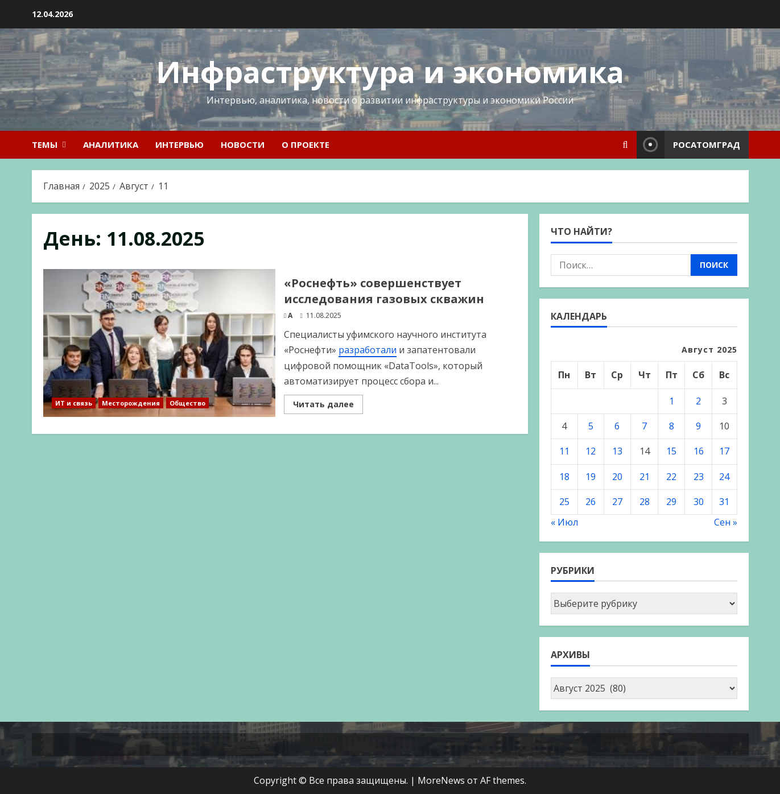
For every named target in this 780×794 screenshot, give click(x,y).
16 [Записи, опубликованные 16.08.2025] (699, 451)
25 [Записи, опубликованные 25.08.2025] (564, 501)
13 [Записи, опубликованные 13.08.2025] (617, 451)
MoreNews (441, 780)
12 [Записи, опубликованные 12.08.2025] (590, 451)
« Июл (564, 522)
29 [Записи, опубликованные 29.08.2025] (671, 501)
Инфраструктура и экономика (390, 71)
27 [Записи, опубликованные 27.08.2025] (617, 501)
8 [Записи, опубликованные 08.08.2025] (671, 426)
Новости (243, 144)
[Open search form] (625, 145)
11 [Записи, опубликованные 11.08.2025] (564, 451)
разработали (368, 350)
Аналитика (110, 144)
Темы (44, 144)
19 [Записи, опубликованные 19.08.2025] (590, 476)
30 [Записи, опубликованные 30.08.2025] (699, 501)
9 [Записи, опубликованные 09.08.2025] (698, 426)
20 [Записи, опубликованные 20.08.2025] (617, 476)
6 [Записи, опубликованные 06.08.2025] (617, 426)
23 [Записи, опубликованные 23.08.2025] (699, 476)
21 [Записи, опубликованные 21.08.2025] (644, 476)
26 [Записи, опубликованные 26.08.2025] (590, 501)
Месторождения (131, 403)
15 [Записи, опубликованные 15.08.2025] (671, 451)
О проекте (305, 144)
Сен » (725, 522)
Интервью (179, 144)
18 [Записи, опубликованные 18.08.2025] (564, 476)
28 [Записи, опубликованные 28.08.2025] (644, 501)
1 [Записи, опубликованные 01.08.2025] (671, 401)
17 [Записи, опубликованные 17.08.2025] (724, 451)
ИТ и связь (73, 403)
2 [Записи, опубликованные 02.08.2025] (698, 401)
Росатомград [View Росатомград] (688, 145)
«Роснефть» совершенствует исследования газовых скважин (159, 343)
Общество (187, 403)
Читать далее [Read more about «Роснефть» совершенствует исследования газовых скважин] (328, 406)
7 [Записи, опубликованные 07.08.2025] (644, 426)
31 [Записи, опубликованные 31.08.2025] (724, 501)
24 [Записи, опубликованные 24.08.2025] (724, 476)
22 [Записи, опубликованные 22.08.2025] (671, 476)
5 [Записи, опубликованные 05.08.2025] (590, 426)
